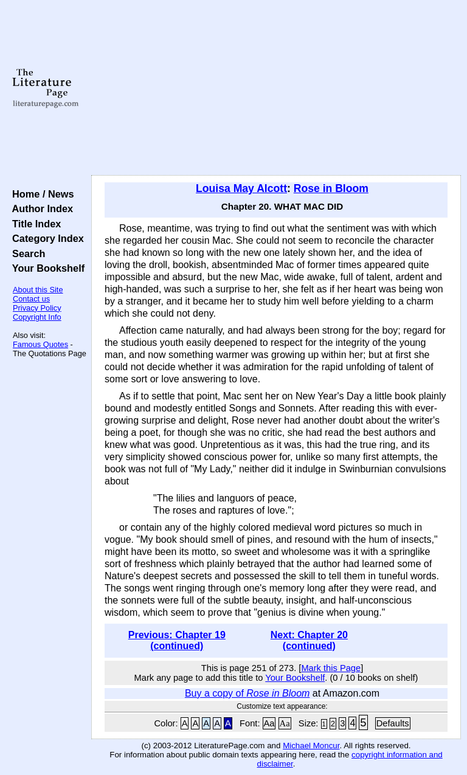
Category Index (45, 238)
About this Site (38, 289)
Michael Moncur (311, 745)
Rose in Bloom (331, 188)
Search (26, 253)
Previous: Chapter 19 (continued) (177, 640)
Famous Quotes (40, 344)
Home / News (40, 193)
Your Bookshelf (46, 268)
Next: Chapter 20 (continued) (309, 640)
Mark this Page (331, 668)
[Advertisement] (276, 88)
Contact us (31, 298)
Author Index (40, 208)
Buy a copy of (247, 693)
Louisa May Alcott (241, 188)
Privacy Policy (37, 307)
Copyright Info (37, 317)
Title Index (34, 223)
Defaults (392, 723)
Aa (269, 723)
